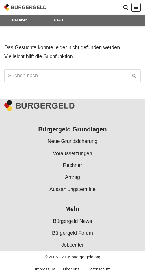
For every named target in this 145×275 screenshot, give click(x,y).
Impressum (45, 269)
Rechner (19, 20)
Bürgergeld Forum (72, 233)
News (58, 20)
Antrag (72, 177)
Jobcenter (72, 245)
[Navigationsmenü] (136, 7)
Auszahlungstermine (72, 189)
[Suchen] (126, 7)
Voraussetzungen (72, 153)
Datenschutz (98, 269)
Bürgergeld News (72, 221)
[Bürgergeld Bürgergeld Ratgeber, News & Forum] (25, 7)
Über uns (71, 269)
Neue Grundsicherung (72, 141)
